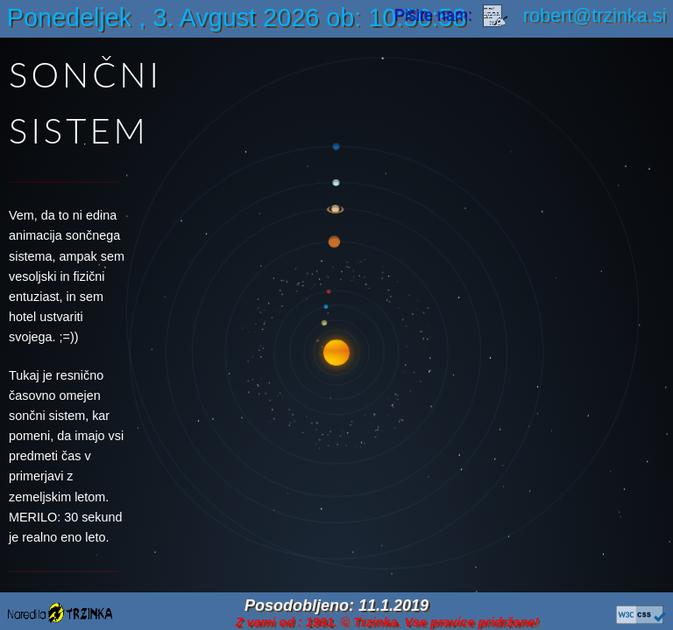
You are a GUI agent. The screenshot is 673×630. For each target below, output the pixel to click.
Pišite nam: (453, 15)
